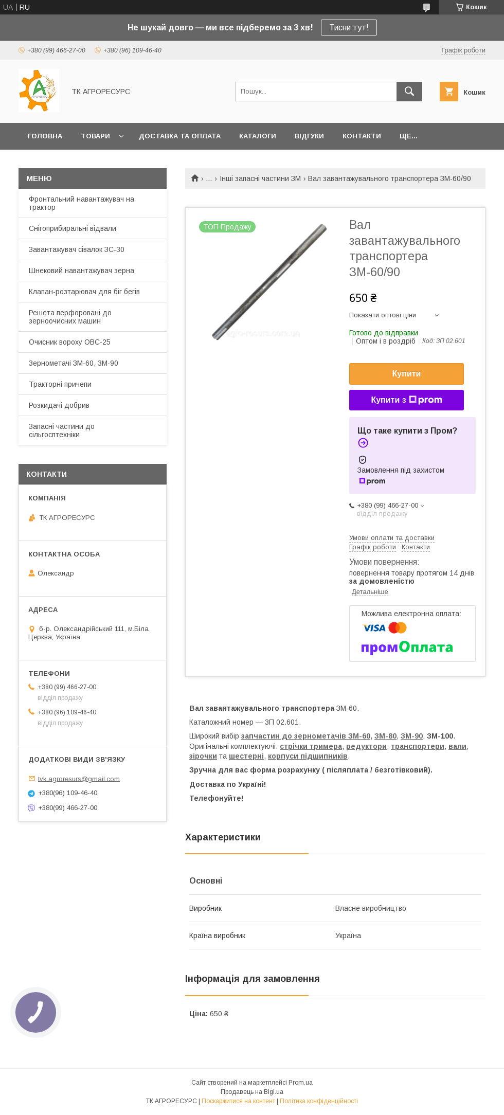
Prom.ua (301, 1082)
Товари (95, 136)
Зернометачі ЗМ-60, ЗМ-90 (73, 363)
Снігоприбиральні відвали (72, 228)
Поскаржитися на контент (238, 1101)
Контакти (362, 136)
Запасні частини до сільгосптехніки (62, 430)
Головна (45, 136)
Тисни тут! (349, 27)
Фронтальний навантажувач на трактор (81, 203)
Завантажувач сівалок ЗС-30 (76, 249)
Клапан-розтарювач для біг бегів (84, 291)
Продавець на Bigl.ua (252, 1091)
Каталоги (257, 136)
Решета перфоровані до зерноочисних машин (70, 317)
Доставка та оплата (180, 136)
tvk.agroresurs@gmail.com (79, 778)
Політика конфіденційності (319, 1101)
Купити (406, 373)
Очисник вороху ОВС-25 (70, 342)
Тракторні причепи (60, 384)
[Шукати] (409, 91)
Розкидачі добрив (59, 405)
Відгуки (309, 136)
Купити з (406, 400)
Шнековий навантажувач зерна (81, 270)
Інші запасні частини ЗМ (260, 178)
